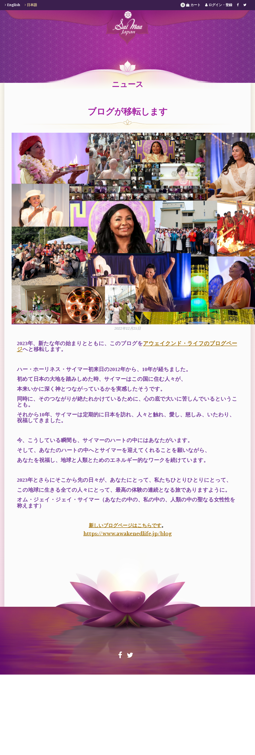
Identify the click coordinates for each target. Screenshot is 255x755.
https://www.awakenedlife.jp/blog (127, 534)
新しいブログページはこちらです (125, 525)
